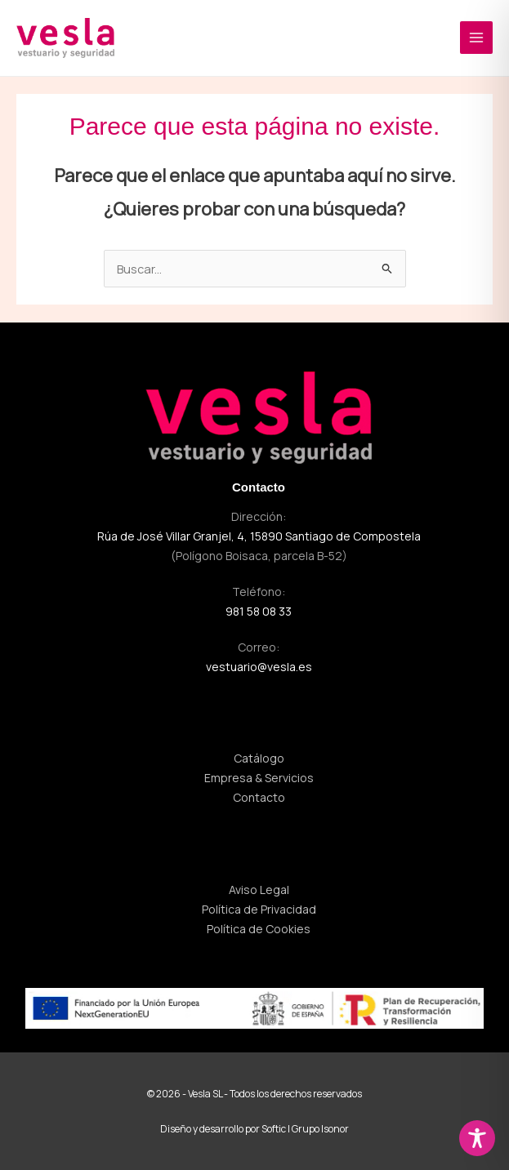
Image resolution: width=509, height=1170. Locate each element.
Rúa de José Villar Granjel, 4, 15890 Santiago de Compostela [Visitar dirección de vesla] (259, 536)
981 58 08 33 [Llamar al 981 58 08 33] (258, 611)
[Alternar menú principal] (476, 37)
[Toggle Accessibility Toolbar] (477, 1138)
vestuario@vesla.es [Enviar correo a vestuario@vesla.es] (259, 666)
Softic (273, 1129)
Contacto (258, 487)
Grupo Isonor (320, 1129)
